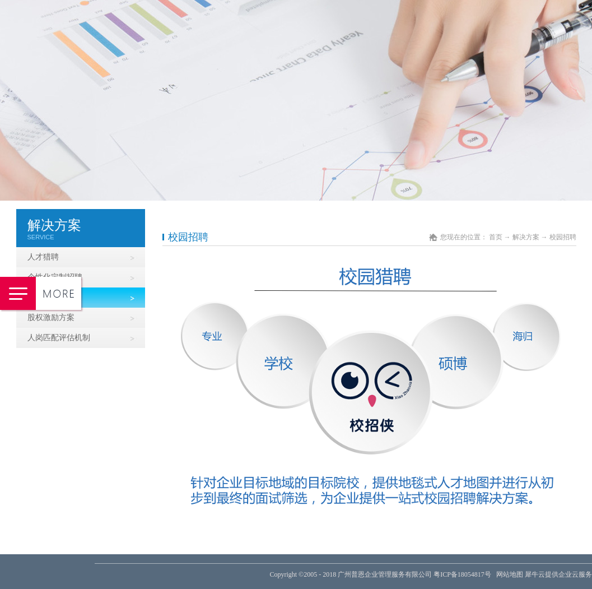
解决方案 (525, 237)
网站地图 (508, 574)
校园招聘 (562, 237)
